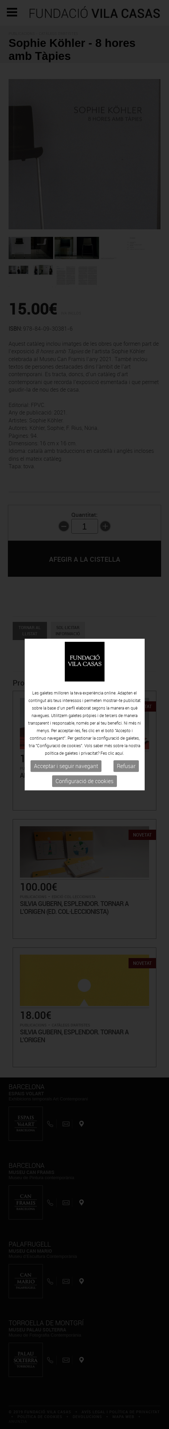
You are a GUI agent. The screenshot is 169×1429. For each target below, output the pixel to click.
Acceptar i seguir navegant (66, 766)
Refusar (126, 766)
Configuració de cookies (84, 781)
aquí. (119, 753)
